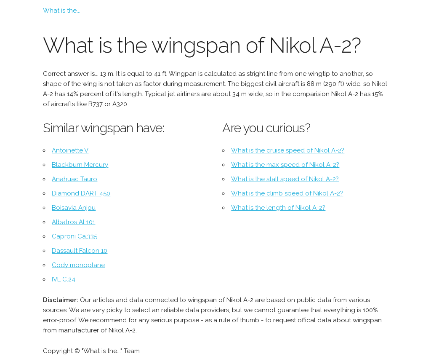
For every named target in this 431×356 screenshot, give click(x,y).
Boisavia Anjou (74, 207)
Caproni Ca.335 (74, 236)
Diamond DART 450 (81, 193)
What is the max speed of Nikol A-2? (285, 165)
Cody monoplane (78, 265)
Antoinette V (70, 150)
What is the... (61, 10)
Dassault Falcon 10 (79, 250)
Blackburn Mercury (80, 165)
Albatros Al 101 (73, 222)
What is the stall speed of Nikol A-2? (285, 179)
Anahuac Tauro (74, 179)
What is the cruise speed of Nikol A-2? (287, 150)
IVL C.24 (63, 279)
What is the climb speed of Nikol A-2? (287, 193)
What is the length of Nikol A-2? (278, 207)
